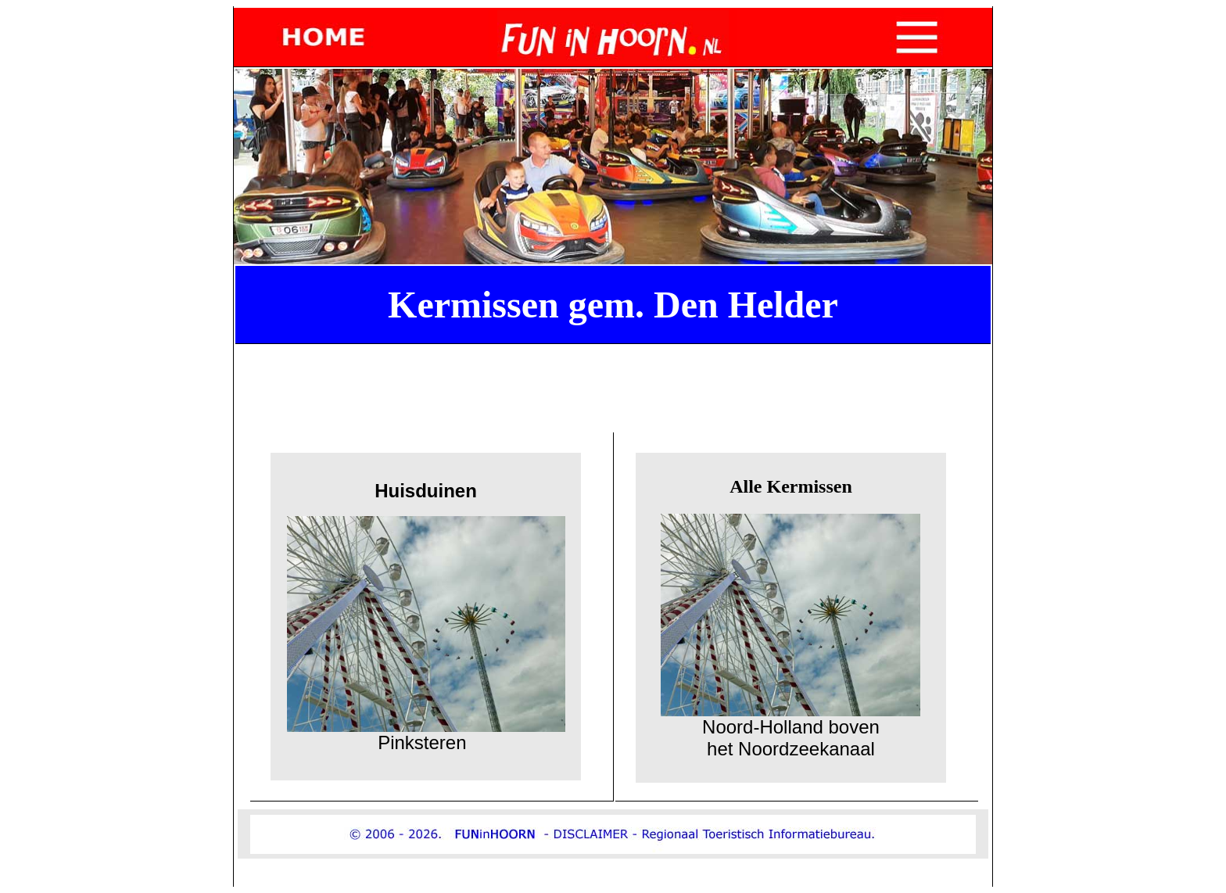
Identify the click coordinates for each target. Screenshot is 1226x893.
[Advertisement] (616, 385)
